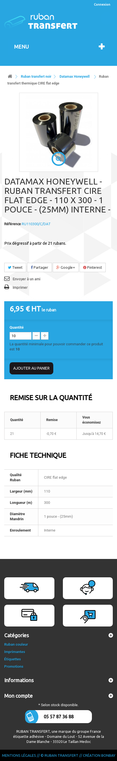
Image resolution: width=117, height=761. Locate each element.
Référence (12, 224)
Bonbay (108, 755)
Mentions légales (19, 755)
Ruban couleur (16, 644)
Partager (39, 267)
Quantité (17, 327)
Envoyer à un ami (26, 279)
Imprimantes (14, 652)
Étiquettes (12, 659)
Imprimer (20, 287)
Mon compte (18, 696)
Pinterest (92, 267)
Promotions (13, 666)
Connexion (102, 4)
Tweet (15, 267)
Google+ (65, 267)
